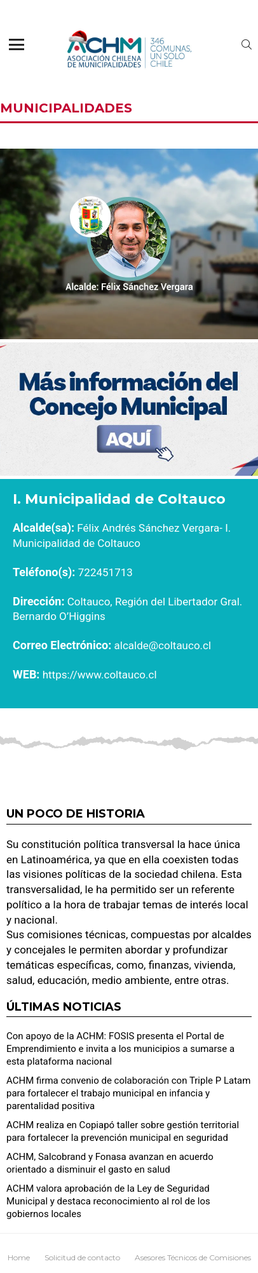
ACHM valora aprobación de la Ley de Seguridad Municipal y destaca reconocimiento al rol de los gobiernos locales (108, 1201)
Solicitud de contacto (82, 1257)
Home (19, 1257)
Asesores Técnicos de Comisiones (193, 1257)
